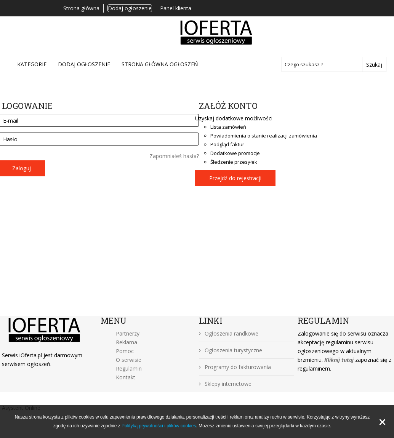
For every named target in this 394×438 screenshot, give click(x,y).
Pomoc (125, 351)
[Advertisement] (197, 258)
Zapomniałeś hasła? (174, 156)
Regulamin (129, 368)
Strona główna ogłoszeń (160, 64)
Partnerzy (127, 333)
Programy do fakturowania (235, 367)
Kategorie (31, 64)
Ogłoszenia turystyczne (230, 350)
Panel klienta (175, 8)
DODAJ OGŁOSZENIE (84, 64)
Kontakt (125, 377)
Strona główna (81, 8)
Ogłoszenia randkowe (228, 333)
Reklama (126, 342)
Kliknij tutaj (339, 359)
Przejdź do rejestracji (235, 178)
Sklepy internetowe (225, 383)
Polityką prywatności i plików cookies (159, 425)
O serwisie (128, 359)
